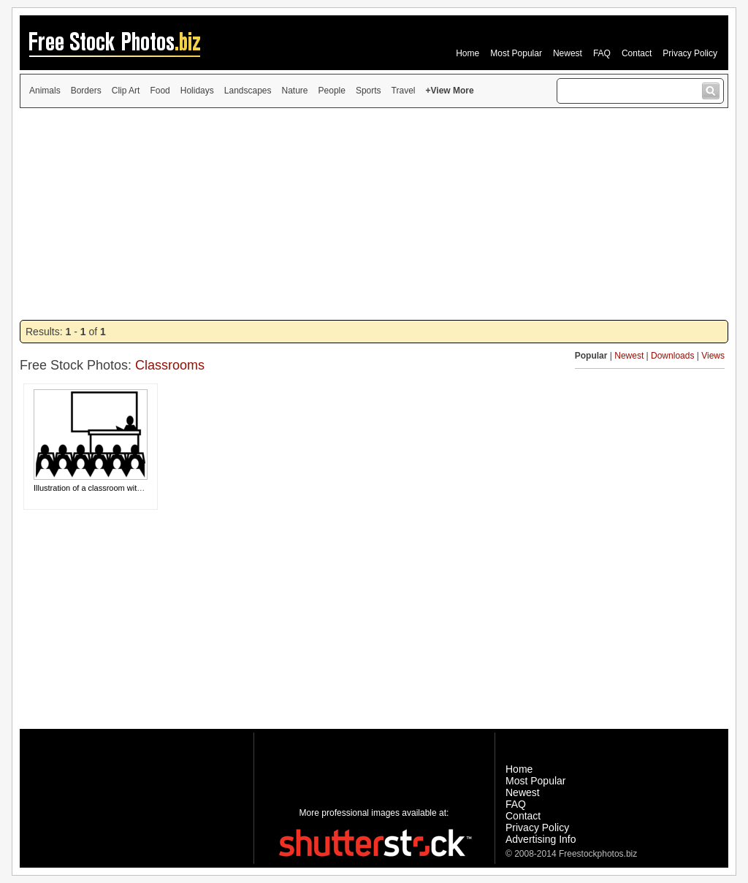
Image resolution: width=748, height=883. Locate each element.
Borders (86, 90)
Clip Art (126, 90)
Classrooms (170, 365)
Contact (637, 53)
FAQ (602, 53)
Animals (45, 90)
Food (159, 90)
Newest (567, 53)
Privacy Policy (690, 53)
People (332, 90)
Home (467, 53)
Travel (404, 90)
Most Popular (516, 53)
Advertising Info (540, 839)
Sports (368, 90)
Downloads (672, 356)
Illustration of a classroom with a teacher (105, 487)
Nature (295, 90)
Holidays (197, 90)
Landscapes (248, 90)
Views (713, 356)
